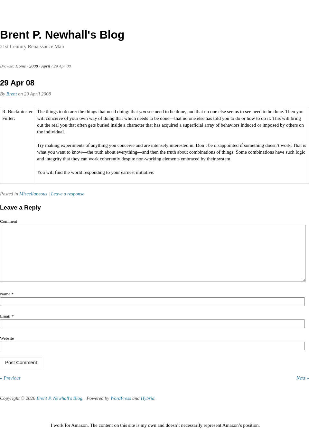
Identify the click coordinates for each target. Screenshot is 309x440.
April (45, 66)
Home (20, 66)
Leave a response (67, 193)
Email (7, 325)
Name (7, 303)
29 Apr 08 (17, 82)
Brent (11, 93)
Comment (8, 221)
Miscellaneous (33, 193)
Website (7, 348)
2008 (33, 66)
